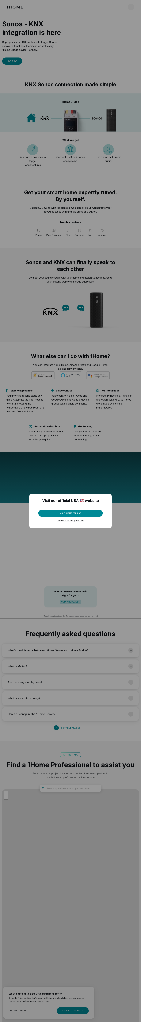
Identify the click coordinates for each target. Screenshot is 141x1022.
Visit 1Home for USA (70, 513)
